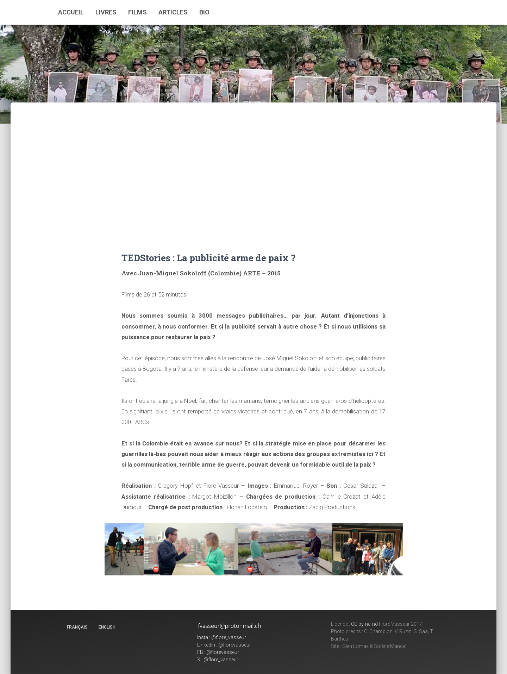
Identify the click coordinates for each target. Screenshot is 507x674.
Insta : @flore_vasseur (221, 637)
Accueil (71, 12)
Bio (204, 12)
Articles (173, 12)
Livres (106, 12)
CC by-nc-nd (364, 624)
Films (137, 12)
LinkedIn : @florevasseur (224, 645)
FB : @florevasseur (218, 652)
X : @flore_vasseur (217, 659)
